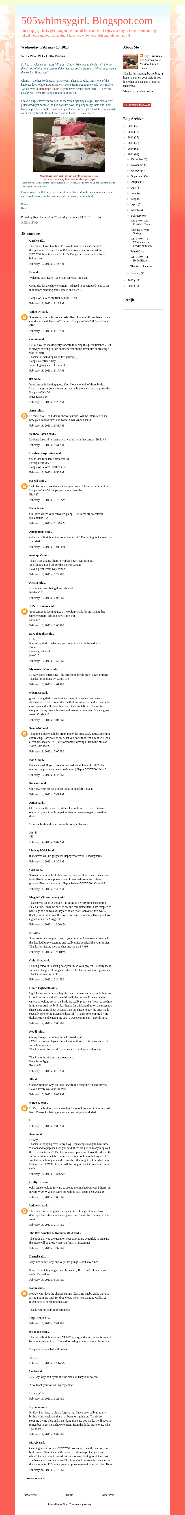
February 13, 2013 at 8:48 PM (46, 774)
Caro (32, 869)
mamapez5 (36, 555)
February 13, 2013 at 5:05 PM (46, 751)
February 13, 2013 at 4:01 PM (46, 684)
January (136, 273)
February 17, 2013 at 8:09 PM (46, 1434)
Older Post (108, 1494)
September (137, 176)
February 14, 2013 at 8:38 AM (46, 861)
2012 (131, 280)
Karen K (34, 1102)
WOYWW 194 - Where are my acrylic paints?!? (141, 242)
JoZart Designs (38, 606)
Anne (32, 410)
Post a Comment (35, 1478)
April (134, 204)
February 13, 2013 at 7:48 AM (46, 263)
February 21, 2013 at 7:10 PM (46, 1469)
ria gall (33, 480)
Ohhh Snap (36, 960)
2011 (131, 286)
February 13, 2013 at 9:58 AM (46, 472)
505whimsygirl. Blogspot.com (87, 20)
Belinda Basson (38, 433)
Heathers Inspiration (42, 453)
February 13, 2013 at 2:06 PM (46, 597)
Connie (33, 339)
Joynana (34, 1407)
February (136, 215)
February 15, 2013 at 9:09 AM (46, 1126)
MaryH (33, 1442)
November (137, 164)
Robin (33, 1288)
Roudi (33, 1031)
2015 (131, 143)
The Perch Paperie (141, 266)
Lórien (33, 1371)
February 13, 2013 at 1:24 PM (46, 574)
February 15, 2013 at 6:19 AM (46, 1071)
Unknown (35, 311)
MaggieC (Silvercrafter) (44, 897)
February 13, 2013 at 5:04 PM (46, 719)
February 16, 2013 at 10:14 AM (47, 1363)
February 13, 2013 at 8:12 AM (46, 303)
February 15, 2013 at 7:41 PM (46, 1323)
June (134, 193)
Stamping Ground (48, 88)
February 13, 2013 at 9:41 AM (46, 425)
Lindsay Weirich (39, 850)
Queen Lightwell (39, 987)
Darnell (34, 1256)
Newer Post (30, 1494)
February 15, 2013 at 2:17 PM (46, 1224)
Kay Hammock (152, 56)
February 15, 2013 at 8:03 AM (46, 1094)
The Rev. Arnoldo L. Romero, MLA (51, 1233)
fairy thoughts (38, 633)
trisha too (35, 1331)
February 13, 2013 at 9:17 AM (46, 370)
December (137, 159)
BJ (31, 932)
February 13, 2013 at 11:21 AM (47, 499)
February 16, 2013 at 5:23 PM (46, 1398)
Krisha (33, 582)
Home (69, 1494)
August (135, 181)
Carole (33, 240)
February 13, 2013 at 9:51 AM (46, 444)
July (134, 187)
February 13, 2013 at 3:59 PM (46, 660)
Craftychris (36, 1182)
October (136, 170)
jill (31, 1079)
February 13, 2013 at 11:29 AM (47, 523)
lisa (31, 378)
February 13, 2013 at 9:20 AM (46, 402)
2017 (131, 131)
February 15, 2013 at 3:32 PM (46, 1248)
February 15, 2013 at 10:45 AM (47, 1173)
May (134, 198)
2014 (131, 148)
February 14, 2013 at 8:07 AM (46, 842)
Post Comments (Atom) (77, 1504)
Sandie (33, 1134)
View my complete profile (138, 91)
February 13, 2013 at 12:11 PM (47, 546)
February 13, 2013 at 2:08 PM (46, 625)
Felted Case (137, 251)
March (135, 210)
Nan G (33, 759)
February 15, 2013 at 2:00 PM (46, 1197)
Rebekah (34, 783)
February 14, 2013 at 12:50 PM (47, 951)
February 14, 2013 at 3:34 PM (46, 979)
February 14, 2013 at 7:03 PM (46, 1023)
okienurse (35, 692)
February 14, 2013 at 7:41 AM (46, 794)
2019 (131, 126)
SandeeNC (35, 728)
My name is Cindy (40, 669)
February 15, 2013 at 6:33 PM (46, 1279)
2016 (131, 137)
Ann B (33, 802)
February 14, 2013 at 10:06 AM (47, 924)
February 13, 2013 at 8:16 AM (46, 330)
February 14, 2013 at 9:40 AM (46, 889)
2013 (131, 154)
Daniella (34, 508)
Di (30, 272)
